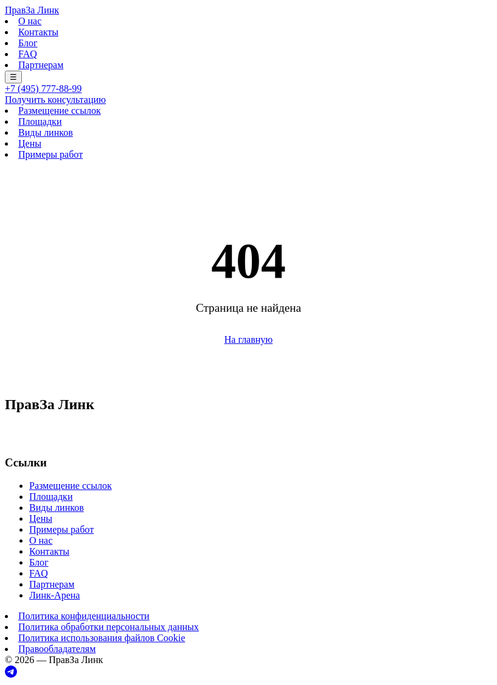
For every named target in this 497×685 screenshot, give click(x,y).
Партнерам (40, 65)
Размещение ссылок (59, 110)
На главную (248, 339)
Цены (29, 143)
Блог (28, 43)
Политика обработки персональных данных (108, 627)
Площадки (39, 121)
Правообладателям (57, 649)
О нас (29, 21)
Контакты (38, 32)
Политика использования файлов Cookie (101, 638)
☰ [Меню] (13, 77)
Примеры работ (50, 154)
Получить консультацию (55, 99)
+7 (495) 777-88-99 (43, 88)
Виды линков (45, 132)
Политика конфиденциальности (84, 616)
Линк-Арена (54, 595)
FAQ (27, 54)
